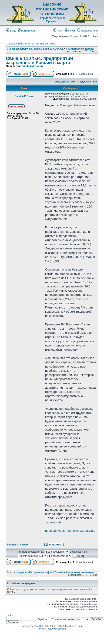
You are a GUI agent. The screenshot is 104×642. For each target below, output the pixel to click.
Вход (11, 30)
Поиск (70, 30)
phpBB (37, 626)
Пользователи (87, 30)
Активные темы (45, 43)
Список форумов (17, 48)
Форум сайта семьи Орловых (52, 19)
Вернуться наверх (17, 544)
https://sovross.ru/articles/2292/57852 (70, 530)
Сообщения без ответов (20, 43)
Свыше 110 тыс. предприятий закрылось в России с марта (39, 60)
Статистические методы (80, 48)
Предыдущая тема (64, 81)
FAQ (57, 30)
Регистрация (27, 30)
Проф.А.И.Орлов (32, 66)
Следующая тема (87, 81)
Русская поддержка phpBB (52, 628)
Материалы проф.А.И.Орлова (46, 48)
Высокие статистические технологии (52, 9)
